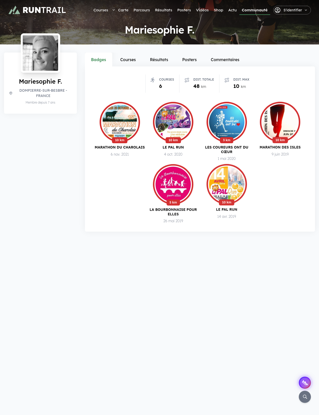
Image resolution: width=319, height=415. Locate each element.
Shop (218, 10)
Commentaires (225, 59)
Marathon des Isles (280, 147)
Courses (101, 10)
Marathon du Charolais (120, 147)
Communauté (255, 10)
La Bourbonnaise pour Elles (173, 212)
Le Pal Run (173, 147)
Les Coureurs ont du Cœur (226, 149)
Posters (184, 10)
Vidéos (202, 10)
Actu (232, 10)
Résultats (163, 10)
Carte (123, 10)
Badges (98, 59)
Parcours (141, 10)
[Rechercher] (305, 397)
